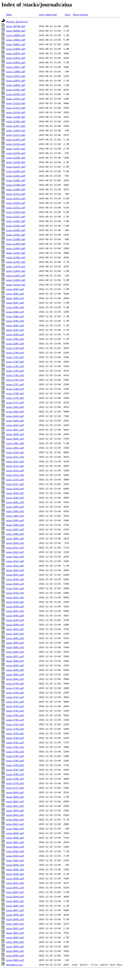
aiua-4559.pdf (15, 665)
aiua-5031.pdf (15, 842)
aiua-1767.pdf (15, 384)
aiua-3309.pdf (15, 538)
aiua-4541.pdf (15, 588)
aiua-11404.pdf (15, 243)
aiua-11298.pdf (15, 184)
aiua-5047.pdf (15, 910)
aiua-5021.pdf (15, 801)
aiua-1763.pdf (15, 366)
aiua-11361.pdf (15, 234)
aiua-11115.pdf (15, 107)
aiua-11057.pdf (15, 67)
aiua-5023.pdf (15, 810)
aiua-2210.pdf (15, 452)
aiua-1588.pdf (15, 307)
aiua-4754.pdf (15, 710)
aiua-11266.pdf (15, 171)
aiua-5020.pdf (15, 796)
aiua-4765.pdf (15, 760)
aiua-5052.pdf (15, 932)
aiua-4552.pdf (15, 633)
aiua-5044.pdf (15, 896)
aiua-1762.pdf (15, 361)
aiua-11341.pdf (15, 221)
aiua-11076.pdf (15, 80)
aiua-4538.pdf (15, 579)
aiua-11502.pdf (15, 275)
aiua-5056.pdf (15, 951)
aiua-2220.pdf (15, 497)
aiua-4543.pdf (15, 597)
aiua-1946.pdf (15, 425)
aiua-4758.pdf (15, 728)
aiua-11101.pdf (15, 98)
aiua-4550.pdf (15, 624)
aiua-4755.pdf (15, 715)
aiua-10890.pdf (15, 35)
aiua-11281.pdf (15, 175)
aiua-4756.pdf (15, 719)
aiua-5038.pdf (15, 869)
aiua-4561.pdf (15, 674)
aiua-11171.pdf (15, 135)
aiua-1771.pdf (15, 402)
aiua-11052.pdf (15, 62)
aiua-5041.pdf (15, 883)
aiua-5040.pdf (15, 878)
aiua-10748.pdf (15, 26)
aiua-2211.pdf (15, 456)
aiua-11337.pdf (15, 216)
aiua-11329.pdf (15, 212)
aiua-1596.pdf (15, 343)
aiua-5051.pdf (15, 928)
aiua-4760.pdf (15, 737)
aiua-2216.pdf (15, 479)
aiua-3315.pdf (15, 565)
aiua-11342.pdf (15, 225)
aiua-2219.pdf (15, 493)
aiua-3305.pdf (15, 520)
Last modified (48, 14)
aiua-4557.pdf (15, 656)
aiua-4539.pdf (15, 583)
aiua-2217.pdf (15, 484)
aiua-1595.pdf (15, 339)
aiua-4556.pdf (15, 651)
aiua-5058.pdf (15, 955)
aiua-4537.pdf (15, 574)
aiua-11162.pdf (15, 130)
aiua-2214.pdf (15, 470)
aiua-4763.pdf (15, 751)
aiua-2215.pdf (15, 475)
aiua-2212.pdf (15, 461)
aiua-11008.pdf (15, 48)
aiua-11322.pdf (15, 207)
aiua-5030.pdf (15, 837)
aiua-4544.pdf (15, 601)
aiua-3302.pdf (15, 506)
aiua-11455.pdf (15, 261)
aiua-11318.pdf (15, 203)
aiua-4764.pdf (15, 756)
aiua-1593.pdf (15, 329)
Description (80, 14)
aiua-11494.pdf (15, 271)
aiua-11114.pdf (15, 103)
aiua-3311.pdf (15, 547)
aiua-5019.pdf (15, 792)
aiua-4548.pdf (15, 615)
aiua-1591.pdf (15, 320)
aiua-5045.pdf (15, 901)
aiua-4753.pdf (15, 706)
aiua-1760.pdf (15, 352)
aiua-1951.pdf (15, 443)
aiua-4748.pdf (15, 683)
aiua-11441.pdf (15, 252)
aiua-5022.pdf (15, 805)
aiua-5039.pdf (15, 873)
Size (67, 14)
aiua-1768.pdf (15, 388)
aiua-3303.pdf (15, 511)
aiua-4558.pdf (15, 660)
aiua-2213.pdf (15, 465)
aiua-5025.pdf (15, 815)
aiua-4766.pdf (15, 765)
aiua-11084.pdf (15, 89)
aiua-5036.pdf (15, 864)
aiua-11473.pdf (15, 266)
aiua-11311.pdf (15, 193)
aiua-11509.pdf (15, 280)
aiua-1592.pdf (15, 325)
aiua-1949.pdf (15, 434)
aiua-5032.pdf (15, 846)
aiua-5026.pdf (15, 819)
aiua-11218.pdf (15, 144)
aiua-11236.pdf (15, 153)
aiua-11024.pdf (15, 53)
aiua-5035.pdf (15, 860)
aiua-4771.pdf (15, 787)
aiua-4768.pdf (15, 774)
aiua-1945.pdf (15, 420)
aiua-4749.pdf (15, 688)
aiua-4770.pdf (15, 783)
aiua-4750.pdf (15, 692)
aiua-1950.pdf (15, 438)
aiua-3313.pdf (15, 556)
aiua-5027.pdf (15, 824)
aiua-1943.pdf (15, 411)
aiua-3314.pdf (15, 561)
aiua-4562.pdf (15, 679)
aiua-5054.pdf (15, 941)
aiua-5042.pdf (15, 887)
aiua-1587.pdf (15, 302)
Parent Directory (17, 21)
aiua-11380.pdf (15, 239)
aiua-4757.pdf (15, 724)
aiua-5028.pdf (15, 828)
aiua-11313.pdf (15, 198)
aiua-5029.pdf (15, 833)
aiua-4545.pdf (15, 606)
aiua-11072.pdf (15, 76)
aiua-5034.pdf (15, 855)
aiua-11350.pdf (15, 230)
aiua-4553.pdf (15, 638)
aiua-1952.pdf (15, 447)
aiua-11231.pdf (15, 148)
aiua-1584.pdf (15, 289)
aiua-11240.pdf (15, 162)
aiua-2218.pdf (15, 488)
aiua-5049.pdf (15, 919)
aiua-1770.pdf (15, 397)
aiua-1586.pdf (15, 298)
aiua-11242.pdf (15, 166)
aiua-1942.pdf (15, 407)
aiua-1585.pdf (15, 293)
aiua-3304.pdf (15, 515)
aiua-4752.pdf (15, 701)
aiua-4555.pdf (15, 647)
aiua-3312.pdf (15, 552)
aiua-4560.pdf (15, 669)
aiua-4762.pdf (15, 747)
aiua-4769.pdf (15, 778)
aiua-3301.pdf (15, 502)
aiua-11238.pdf (15, 157)
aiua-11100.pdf (15, 94)
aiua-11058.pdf (15, 71)
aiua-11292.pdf (15, 180)
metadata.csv (14, 964)
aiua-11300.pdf (15, 189)
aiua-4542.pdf (15, 592)
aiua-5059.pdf (15, 960)
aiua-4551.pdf (15, 629)
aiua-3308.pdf (15, 533)
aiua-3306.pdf (15, 524)
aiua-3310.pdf (15, 543)
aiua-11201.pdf (15, 139)
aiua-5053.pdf (15, 937)
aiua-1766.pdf (15, 379)
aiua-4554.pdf (15, 642)
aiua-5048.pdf (15, 914)
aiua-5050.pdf (15, 923)
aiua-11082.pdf (15, 85)
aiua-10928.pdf (15, 39)
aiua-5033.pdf (15, 851)
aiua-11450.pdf (15, 257)
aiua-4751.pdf (15, 697)
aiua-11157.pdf (15, 125)
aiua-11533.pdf (15, 284)
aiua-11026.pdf (15, 57)
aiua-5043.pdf (15, 892)
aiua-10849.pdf (15, 30)
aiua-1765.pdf (15, 375)
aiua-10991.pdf (15, 44)
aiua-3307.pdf (15, 529)
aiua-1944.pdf (15, 416)
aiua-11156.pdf (15, 121)
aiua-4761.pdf (15, 742)
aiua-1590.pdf (15, 316)
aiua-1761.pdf (15, 357)
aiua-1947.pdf (15, 429)
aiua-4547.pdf (15, 611)
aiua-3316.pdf (15, 570)
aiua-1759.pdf (15, 348)
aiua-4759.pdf (15, 733)
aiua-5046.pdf (15, 905)
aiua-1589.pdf (15, 311)
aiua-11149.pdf (15, 112)
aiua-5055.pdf (15, 946)
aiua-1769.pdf (15, 393)
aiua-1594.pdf (15, 334)
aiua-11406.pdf (15, 248)
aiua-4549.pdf (15, 620)
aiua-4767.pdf (15, 769)
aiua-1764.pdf (15, 370)
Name (9, 14)
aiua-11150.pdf (15, 116)
